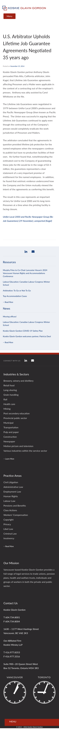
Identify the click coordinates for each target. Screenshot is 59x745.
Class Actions (10, 510)
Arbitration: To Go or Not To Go (17, 290)
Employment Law (12, 491)
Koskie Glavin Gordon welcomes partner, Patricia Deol (27, 336)
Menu (9, 16)
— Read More (8, 302)
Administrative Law (13, 486)
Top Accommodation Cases (15, 296)
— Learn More (8, 459)
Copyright (8, 519)
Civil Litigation (10, 482)
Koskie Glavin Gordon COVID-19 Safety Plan (23, 331)
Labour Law (9, 500)
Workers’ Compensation (15, 514)
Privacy (7, 524)
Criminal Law (10, 533)
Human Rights (10, 496)
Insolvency (8, 538)
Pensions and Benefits (14, 505)
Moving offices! (10, 316)
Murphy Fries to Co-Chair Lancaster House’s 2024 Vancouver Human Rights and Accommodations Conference (25, 273)
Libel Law (8, 528)
